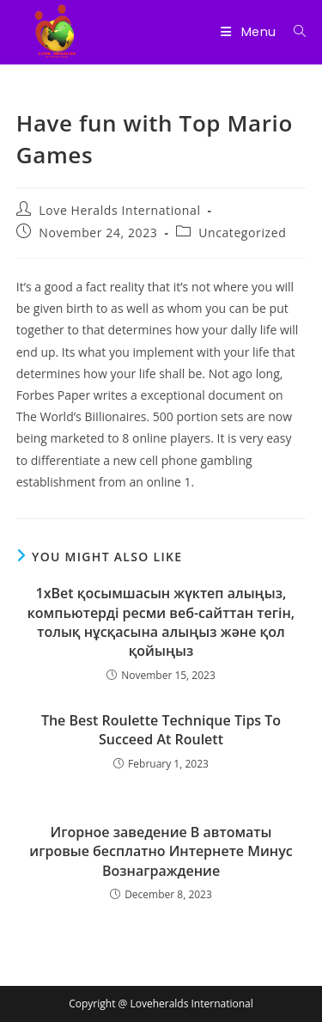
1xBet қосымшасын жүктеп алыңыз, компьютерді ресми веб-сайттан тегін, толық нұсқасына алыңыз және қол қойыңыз (161, 622)
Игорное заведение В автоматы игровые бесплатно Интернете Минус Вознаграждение (160, 851)
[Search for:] (294, 31)
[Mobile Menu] (250, 31)
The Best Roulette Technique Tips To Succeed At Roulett (161, 730)
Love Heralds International (119, 210)
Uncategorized (242, 232)
